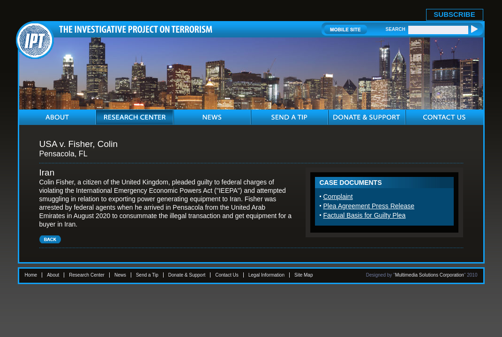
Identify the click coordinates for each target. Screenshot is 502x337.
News (120, 275)
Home (31, 275)
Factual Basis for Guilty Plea (364, 215)
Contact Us (226, 275)
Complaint (338, 196)
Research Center (87, 275)
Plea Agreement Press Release (369, 206)
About (53, 275)
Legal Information (266, 275)
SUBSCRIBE (454, 14)
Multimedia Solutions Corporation (429, 275)
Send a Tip (147, 275)
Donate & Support (187, 275)
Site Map (303, 275)
